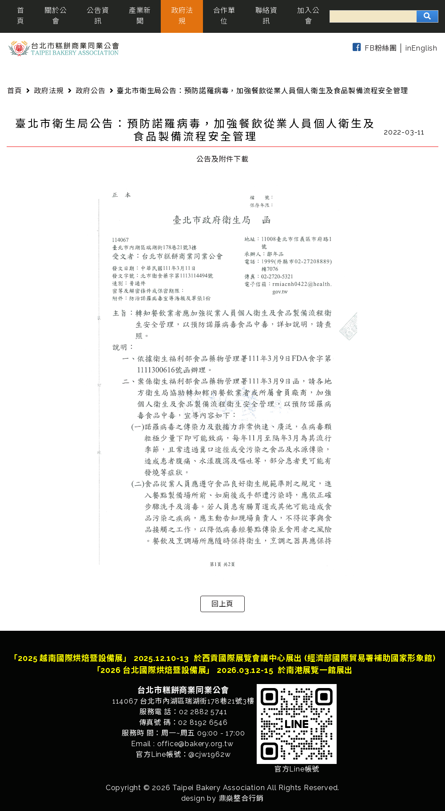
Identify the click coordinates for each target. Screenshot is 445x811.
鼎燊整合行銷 (241, 798)
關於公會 (55, 15)
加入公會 (308, 15)
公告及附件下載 (222, 159)
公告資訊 (98, 15)
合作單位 (224, 15)
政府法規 (182, 15)
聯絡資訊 (266, 15)
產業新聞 (140, 15)
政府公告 (90, 91)
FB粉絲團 (373, 48)
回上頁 (222, 604)
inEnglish (421, 48)
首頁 (20, 15)
